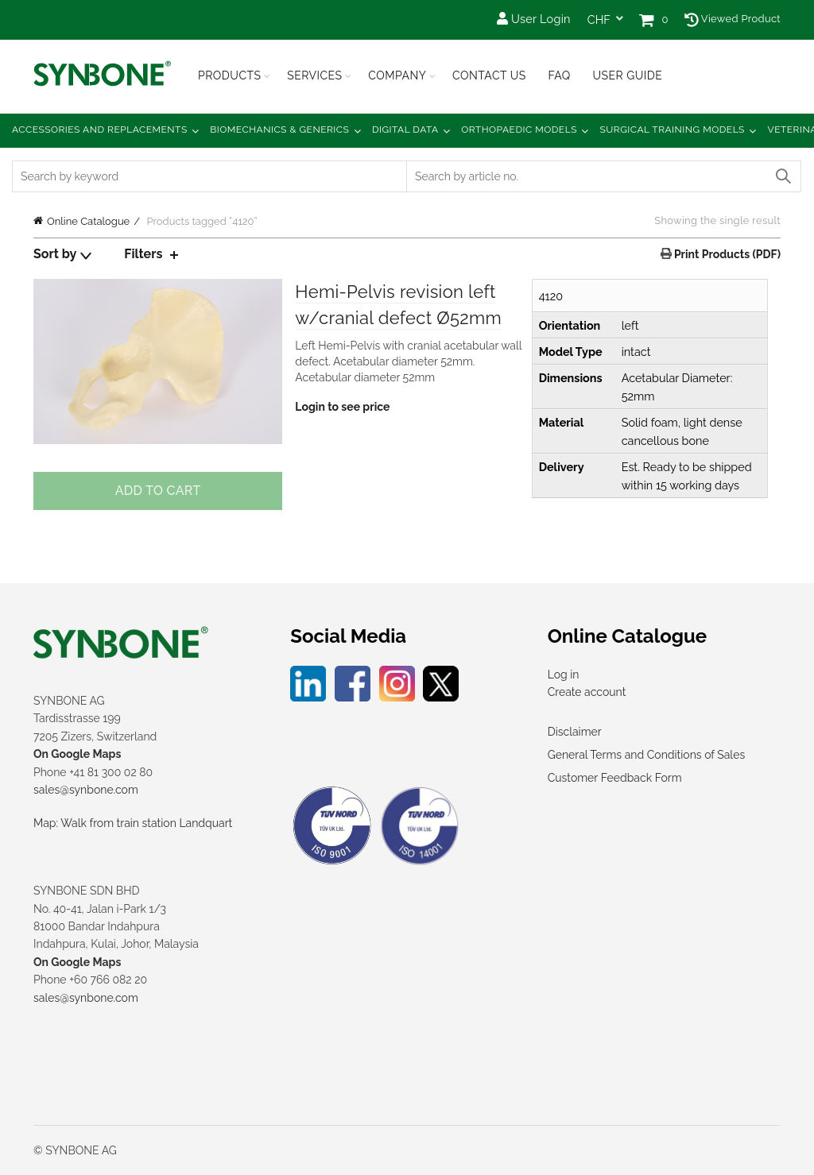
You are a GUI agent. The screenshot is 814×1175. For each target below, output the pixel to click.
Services (314, 75)
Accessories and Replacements (100, 129)
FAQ (559, 75)
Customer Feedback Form (615, 777)
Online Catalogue (88, 221)
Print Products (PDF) (726, 254)
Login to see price (342, 406)
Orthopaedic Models (519, 129)
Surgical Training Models (672, 129)
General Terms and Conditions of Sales (646, 754)
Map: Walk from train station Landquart (132, 823)
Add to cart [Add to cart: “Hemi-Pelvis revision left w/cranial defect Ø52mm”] (158, 490)
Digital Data (405, 129)
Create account (587, 692)
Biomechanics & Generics (279, 129)
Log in (563, 674)
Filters (143, 253)
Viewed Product (732, 19)
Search (782, 176)
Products (230, 75)
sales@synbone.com (85, 789)
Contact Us (489, 75)
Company (397, 75)
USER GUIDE (627, 75)
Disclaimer (575, 731)
